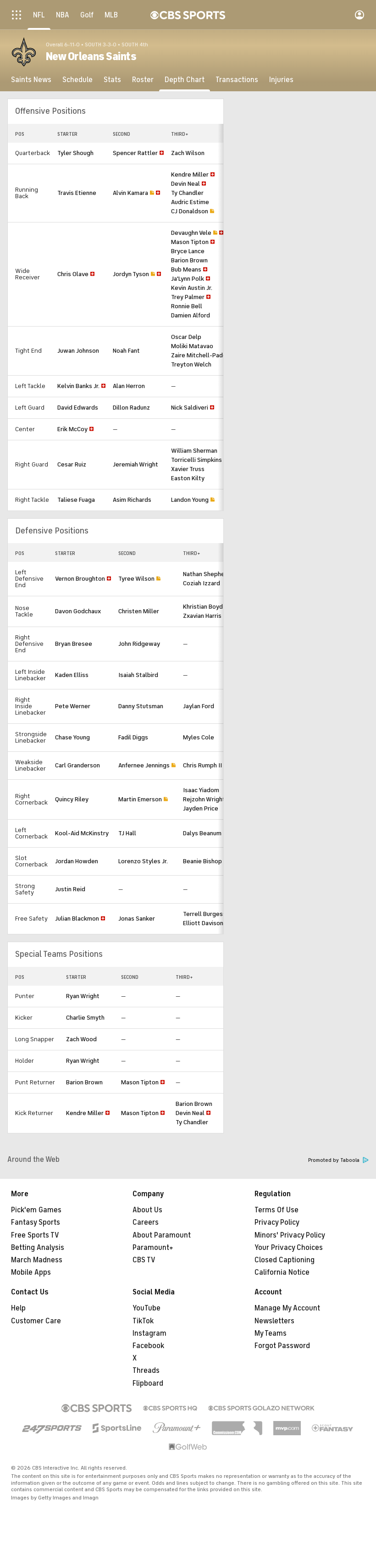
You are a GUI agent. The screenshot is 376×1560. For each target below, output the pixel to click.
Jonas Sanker (136, 918)
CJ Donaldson (189, 211)
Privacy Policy (276, 1222)
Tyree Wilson (136, 579)
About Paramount (162, 1235)
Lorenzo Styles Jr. (143, 861)
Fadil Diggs (133, 737)
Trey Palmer (188, 297)
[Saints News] (31, 79)
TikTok (143, 1321)
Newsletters (274, 1321)
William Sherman (194, 451)
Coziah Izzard (201, 583)
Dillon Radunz (131, 407)
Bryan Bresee (73, 644)
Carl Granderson (77, 765)
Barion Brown (189, 260)
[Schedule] (77, 79)
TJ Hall (127, 833)
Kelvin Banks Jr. (78, 386)
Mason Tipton (190, 242)
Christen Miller (138, 611)
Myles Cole (198, 737)
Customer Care (36, 1321)
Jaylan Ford (198, 706)
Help (18, 1308)
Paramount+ (153, 1247)
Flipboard (148, 1383)
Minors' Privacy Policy (289, 1235)
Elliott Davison (203, 923)
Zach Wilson (188, 153)
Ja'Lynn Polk (187, 279)
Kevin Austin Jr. (191, 288)
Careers (146, 1222)
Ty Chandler (187, 193)
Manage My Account (287, 1308)
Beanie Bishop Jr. (206, 861)
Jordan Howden (76, 861)
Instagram (149, 1333)
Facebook (148, 1345)
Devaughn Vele (191, 233)
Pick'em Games (36, 1210)
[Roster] (143, 79)
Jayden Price (200, 808)
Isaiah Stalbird (138, 675)
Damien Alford (190, 315)
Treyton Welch (191, 364)
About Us (147, 1210)
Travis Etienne (76, 193)
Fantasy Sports (35, 1222)
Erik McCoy (72, 429)
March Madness (36, 1260)
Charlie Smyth (85, 1017)
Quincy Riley (71, 799)
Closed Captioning (284, 1260)
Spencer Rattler (135, 153)
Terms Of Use (276, 1210)
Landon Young (190, 500)
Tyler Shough (75, 153)
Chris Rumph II (202, 765)
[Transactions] (237, 79)
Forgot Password (282, 1345)
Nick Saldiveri (189, 407)
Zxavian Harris (202, 616)
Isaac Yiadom (201, 790)
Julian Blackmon (77, 918)
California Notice (282, 1272)
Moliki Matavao (192, 346)
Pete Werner (72, 706)
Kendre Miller (190, 174)
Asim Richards (132, 500)
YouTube (146, 1308)
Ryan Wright (83, 996)
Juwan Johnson (78, 351)
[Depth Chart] (184, 79)
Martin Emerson (140, 799)
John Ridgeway (139, 644)
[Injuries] (281, 79)
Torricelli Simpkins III (200, 460)
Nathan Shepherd (207, 574)
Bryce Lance (188, 251)
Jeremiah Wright (135, 464)
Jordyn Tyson (131, 274)
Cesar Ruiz (71, 464)
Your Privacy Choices (288, 1247)
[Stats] (112, 79)
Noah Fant (126, 351)
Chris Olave (72, 274)
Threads (146, 1370)
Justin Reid (70, 889)
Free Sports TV (35, 1235)
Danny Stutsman (140, 706)
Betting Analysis (37, 1247)
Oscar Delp (186, 337)
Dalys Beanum (202, 833)
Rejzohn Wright (204, 799)
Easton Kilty (188, 478)
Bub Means (186, 269)
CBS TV (144, 1260)
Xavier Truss (188, 469)
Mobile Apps (31, 1272)
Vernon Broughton (80, 579)
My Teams (270, 1333)
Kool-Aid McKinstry (82, 833)
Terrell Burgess (204, 914)
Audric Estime (190, 202)
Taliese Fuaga (76, 500)
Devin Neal (185, 184)
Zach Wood (81, 1039)
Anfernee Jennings (144, 765)
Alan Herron (129, 386)
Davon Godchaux (78, 611)
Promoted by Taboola (338, 1160)
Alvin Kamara (130, 193)
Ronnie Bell (186, 306)
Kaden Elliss (71, 675)
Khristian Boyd (203, 607)
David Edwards (77, 407)
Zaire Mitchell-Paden (200, 355)
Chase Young (72, 737)
